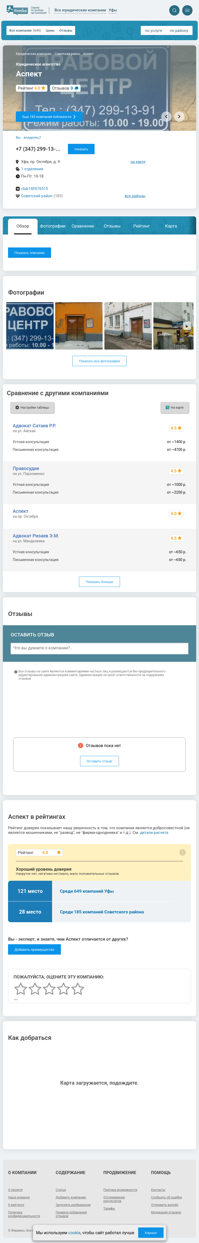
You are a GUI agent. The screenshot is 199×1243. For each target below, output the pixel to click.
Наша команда (19, 1197)
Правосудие (26, 468)
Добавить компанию (71, 1197)
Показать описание (30, 253)
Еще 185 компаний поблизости (49, 117)
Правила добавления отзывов (71, 1214)
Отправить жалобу (164, 1205)
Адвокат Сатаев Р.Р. (34, 425)
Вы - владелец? (28, 137)
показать (81, 149)
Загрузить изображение (73, 1205)
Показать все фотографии (99, 361)
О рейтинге (16, 1205)
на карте (138, 161)
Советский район (36, 196)
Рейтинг (141, 226)
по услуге (153, 30)
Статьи (61, 1190)
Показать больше (99, 582)
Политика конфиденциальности (24, 1214)
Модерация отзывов (166, 1212)
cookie (74, 1232)
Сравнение (83, 226)
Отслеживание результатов (114, 1199)
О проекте (15, 1190)
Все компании (25, 30)
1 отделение (32, 169)
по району (179, 30)
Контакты (158, 1190)
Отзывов (62, 88)
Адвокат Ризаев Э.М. (36, 535)
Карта (171, 226)
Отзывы (65, 30)
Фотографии (53, 226)
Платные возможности (120, 1190)
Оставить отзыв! (99, 761)
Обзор (22, 226)
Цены (50, 30)
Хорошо (151, 1233)
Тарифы (109, 1208)
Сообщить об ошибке (166, 1197)
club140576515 (34, 188)
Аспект (20, 511)
